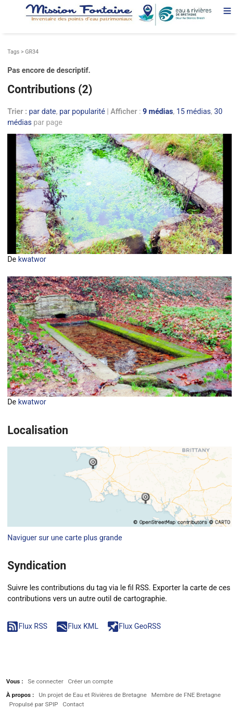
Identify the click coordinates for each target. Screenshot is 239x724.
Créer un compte (90, 681)
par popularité (82, 111)
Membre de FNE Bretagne (186, 694)
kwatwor (32, 259)
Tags (13, 51)
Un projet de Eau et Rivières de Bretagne (93, 694)
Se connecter (45, 681)
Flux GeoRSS (140, 626)
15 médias (194, 111)
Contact (73, 704)
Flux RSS (33, 626)
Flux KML (83, 626)
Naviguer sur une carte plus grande (64, 538)
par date (42, 111)
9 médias (158, 111)
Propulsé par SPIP (33, 704)
